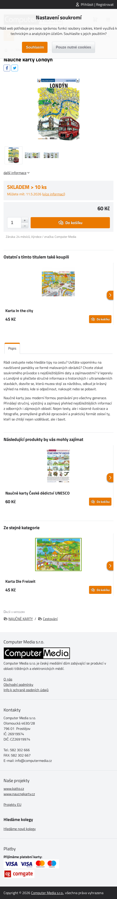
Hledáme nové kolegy (20, 828)
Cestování (50, 618)
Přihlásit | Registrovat (97, 4)
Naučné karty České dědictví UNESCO (37, 493)
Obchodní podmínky (18, 684)
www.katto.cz (14, 788)
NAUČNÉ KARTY (20, 618)
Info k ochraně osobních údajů (26, 690)
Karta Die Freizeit (20, 581)
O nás (8, 679)
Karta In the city (19, 311)
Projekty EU (12, 804)
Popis (12, 348)
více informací (53, 194)
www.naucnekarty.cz (19, 794)
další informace (15, 172)
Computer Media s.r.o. (47, 892)
